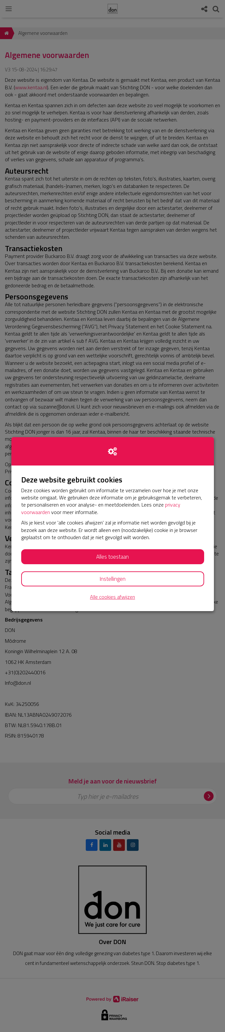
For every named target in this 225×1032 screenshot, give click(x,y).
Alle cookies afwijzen (112, 597)
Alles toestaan (112, 556)
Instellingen (112, 579)
